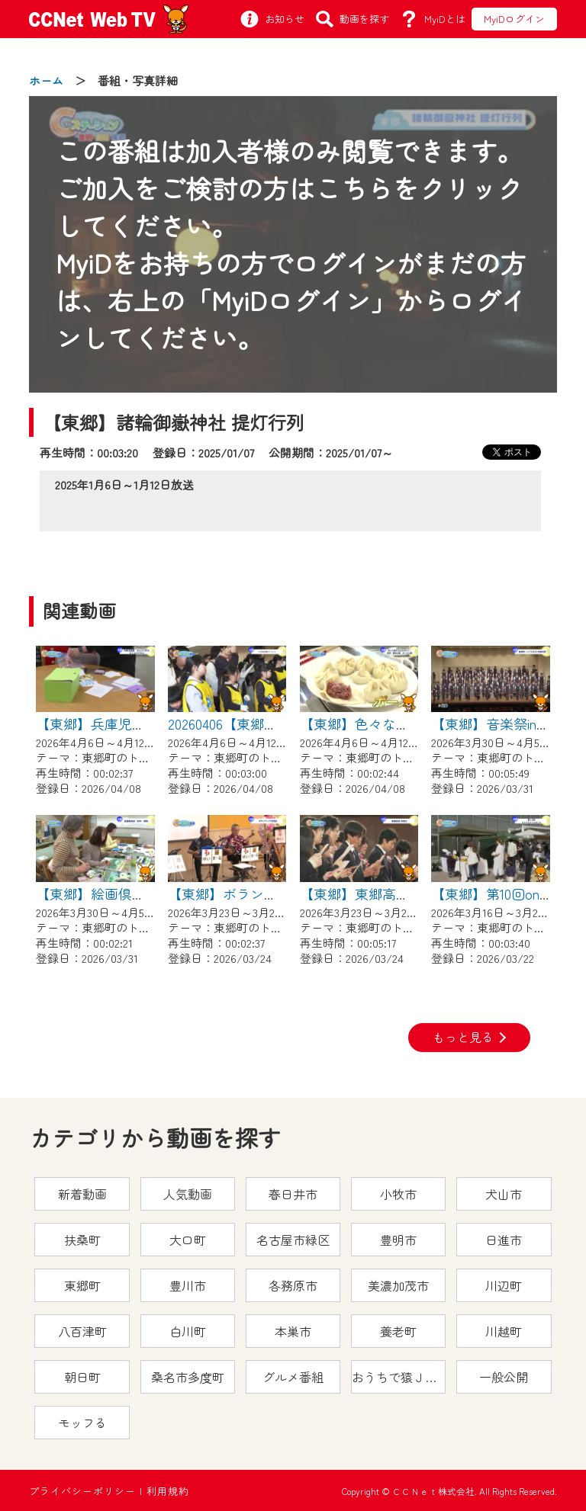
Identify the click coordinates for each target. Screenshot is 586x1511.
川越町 (503, 1331)
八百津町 (82, 1331)
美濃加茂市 (398, 1285)
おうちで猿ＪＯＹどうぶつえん (399, 1377)
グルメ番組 (293, 1377)
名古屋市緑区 (293, 1239)
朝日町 (82, 1377)
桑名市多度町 (187, 1377)
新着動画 (82, 1194)
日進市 (503, 1239)
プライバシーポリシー (82, 1491)
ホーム (46, 80)
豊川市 (187, 1285)
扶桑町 (82, 1239)
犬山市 (503, 1194)
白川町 (187, 1331)
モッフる (82, 1422)
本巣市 (293, 1331)
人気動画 (187, 1194)
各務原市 (293, 1285)
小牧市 (398, 1194)
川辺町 (503, 1285)
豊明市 (398, 1239)
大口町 (187, 1239)
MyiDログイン (514, 18)
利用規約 (167, 1491)
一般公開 (503, 1377)
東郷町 (82, 1285)
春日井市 (293, 1194)
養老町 (398, 1331)
